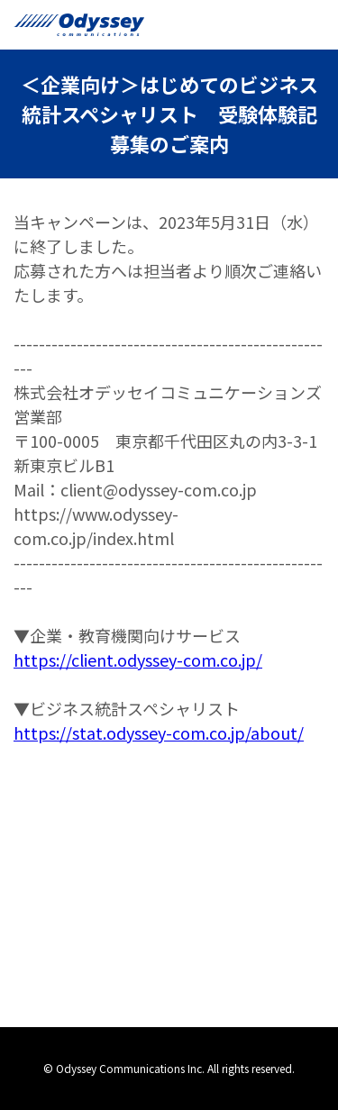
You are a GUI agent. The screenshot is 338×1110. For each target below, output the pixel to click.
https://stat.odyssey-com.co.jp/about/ (159, 732)
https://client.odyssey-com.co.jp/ (138, 659)
